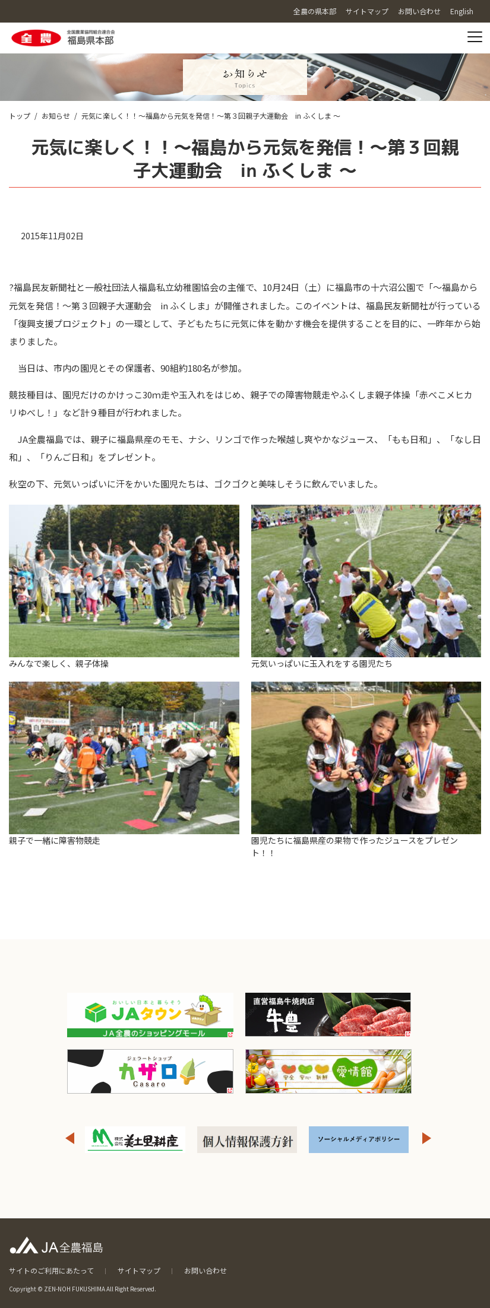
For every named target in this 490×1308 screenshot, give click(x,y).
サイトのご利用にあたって (51, 1270)
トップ (19, 115)
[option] (135, 1139)
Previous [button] (69, 1138)
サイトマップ (139, 1270)
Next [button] (427, 1138)
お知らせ (56, 115)
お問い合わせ (205, 1270)
